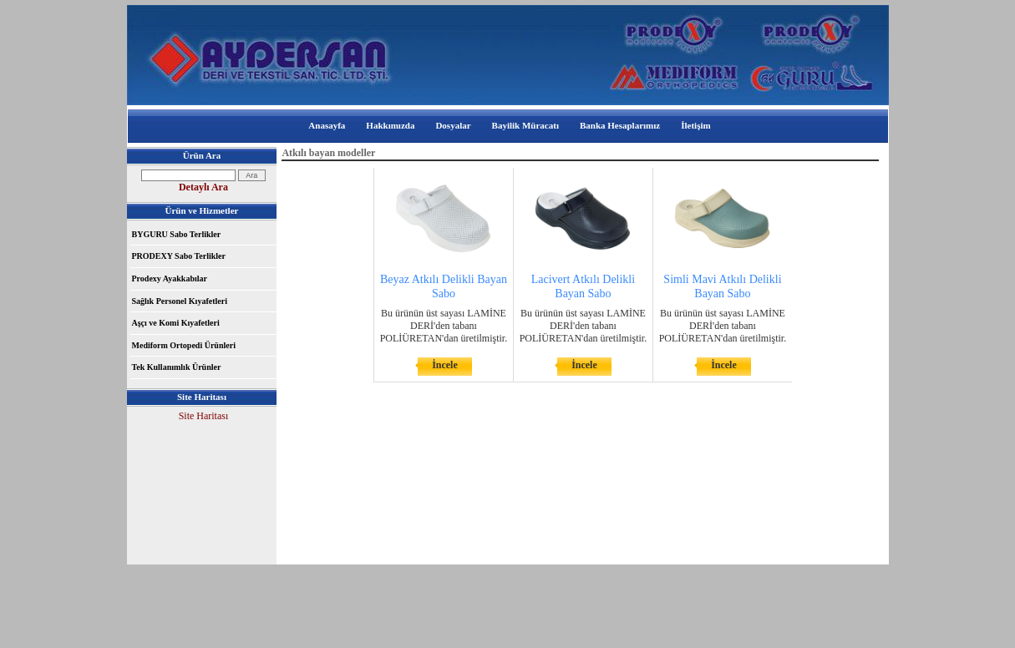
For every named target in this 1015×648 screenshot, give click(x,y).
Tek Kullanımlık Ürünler (176, 367)
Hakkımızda (390, 125)
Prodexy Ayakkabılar (169, 278)
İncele (445, 365)
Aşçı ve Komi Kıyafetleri (176, 322)
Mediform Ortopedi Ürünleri (184, 345)
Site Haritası (204, 416)
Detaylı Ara (203, 187)
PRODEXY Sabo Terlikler (179, 256)
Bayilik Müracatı (525, 125)
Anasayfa (326, 125)
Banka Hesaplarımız (620, 125)
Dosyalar (452, 125)
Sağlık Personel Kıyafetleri (179, 301)
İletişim (695, 125)
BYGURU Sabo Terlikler (176, 234)
